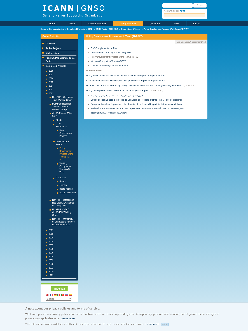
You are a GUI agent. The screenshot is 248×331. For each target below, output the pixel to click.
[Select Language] (58, 299)
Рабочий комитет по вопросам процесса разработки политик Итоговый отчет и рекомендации (137, 108)
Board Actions (66, 189)
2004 (51, 256)
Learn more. (68, 318)
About (72, 23)
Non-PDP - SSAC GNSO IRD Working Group (61, 212)
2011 (51, 230)
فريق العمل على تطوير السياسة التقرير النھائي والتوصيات (117, 95)
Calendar (50, 43)
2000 (51, 271)
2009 (51, 237)
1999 (51, 275)
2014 (51, 86)
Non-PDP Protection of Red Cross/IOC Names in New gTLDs (63, 203)
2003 (51, 260)
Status (62, 181)
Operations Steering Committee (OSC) (109, 65)
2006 (51, 249)
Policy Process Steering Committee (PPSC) (111, 52)
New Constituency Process (65, 133)
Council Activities (97, 23)
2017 (51, 74)
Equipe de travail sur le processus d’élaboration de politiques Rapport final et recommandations (136, 104)
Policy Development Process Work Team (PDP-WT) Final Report (117, 90)
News (176, 23)
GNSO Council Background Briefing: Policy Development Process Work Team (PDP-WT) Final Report (134, 85)
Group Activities (128, 23)
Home (52, 23)
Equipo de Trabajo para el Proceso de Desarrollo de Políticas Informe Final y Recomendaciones (136, 100)
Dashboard (61, 177)
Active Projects (53, 48)
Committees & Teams (130, 29)
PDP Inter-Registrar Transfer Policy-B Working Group (61, 107)
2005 (51, 253)
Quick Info (155, 23)
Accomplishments (67, 192)
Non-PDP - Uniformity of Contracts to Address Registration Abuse (63, 222)
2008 (51, 241)
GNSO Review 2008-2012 (107, 29)
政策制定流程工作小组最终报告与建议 (109, 113)
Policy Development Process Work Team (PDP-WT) (66, 154)
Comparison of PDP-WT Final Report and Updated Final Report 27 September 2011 (126, 80)
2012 (90, 29)
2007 (51, 245)
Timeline (63, 185)
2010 (51, 234)
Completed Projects (76, 29)
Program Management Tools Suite (60, 59)
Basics (196, 23)
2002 (51, 264)
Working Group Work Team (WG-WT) (109, 61)
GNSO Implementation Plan (104, 48)
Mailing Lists (52, 53)
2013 (51, 89)
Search (200, 5)
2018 (51, 71)
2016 (51, 78)
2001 (51, 268)
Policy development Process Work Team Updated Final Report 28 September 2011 (125, 75)
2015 (51, 82)
